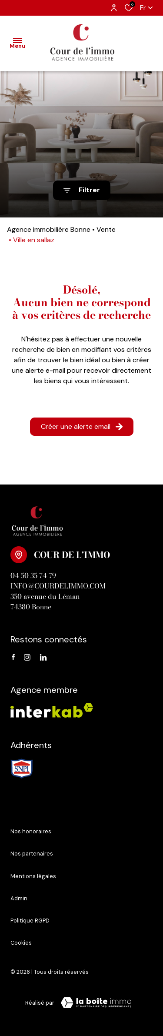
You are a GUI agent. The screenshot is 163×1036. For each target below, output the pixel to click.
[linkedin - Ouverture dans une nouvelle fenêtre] (43, 657)
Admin (18, 898)
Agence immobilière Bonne (48, 229)
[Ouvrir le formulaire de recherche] (81, 190)
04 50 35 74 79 (33, 575)
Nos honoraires (30, 831)
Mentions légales (33, 876)
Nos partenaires (31, 853)
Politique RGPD (30, 920)
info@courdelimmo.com (58, 586)
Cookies (21, 942)
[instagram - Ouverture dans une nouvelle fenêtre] (27, 657)
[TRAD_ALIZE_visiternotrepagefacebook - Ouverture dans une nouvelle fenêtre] (13, 657)
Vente (106, 229)
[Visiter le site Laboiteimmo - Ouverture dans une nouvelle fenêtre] (96, 1003)
